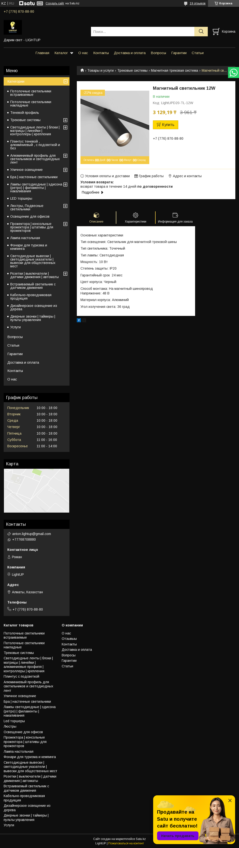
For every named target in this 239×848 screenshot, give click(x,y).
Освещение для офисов (30, 216)
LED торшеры (21, 198)
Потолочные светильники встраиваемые (30, 93)
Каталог (61, 53)
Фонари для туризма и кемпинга (28, 247)
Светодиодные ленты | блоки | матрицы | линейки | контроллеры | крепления (35, 130)
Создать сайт (55, 3)
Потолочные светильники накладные (30, 103)
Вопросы (158, 53)
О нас (83, 53)
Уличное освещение (26, 170)
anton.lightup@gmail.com (31, 534)
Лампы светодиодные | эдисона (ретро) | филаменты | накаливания (36, 187)
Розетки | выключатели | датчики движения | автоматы (34, 275)
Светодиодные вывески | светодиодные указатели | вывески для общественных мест (32, 261)
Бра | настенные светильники (34, 177)
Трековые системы (132, 70)
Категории (15, 81)
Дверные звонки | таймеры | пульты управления (32, 318)
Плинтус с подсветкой (21, 676)
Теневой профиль (24, 113)
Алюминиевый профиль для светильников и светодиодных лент (35, 159)
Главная (42, 53)
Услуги (15, 327)
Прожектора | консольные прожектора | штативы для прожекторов (31, 227)
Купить (168, 125)
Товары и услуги (100, 70)
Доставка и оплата (130, 53)
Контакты (101, 53)
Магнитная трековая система (174, 70)
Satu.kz (141, 839)
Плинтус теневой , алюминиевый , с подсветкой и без (35, 144)
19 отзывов (198, 3)
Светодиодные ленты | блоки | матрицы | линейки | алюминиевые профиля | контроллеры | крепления (28, 664)
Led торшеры (14, 721)
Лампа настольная (25, 238)
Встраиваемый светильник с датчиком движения (33, 286)
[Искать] (201, 31)
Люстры (10, 726)
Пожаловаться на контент (126, 843)
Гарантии (179, 53)
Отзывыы (69, 639)
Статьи (198, 53)
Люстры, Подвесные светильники (26, 207)
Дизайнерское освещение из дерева (33, 307)
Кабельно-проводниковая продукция (30, 296)
